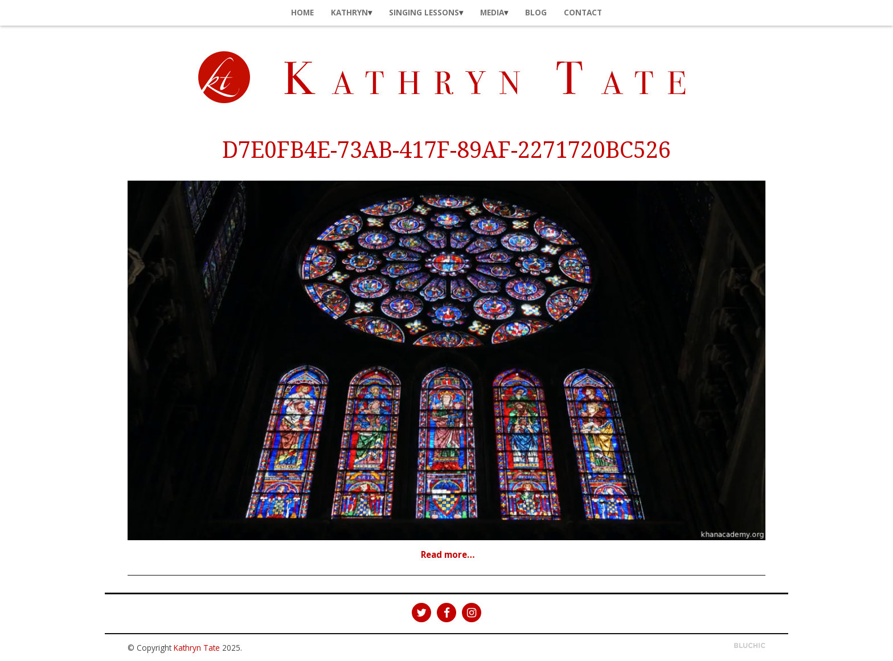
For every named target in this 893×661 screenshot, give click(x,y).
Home (302, 12)
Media (492, 12)
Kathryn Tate (197, 647)
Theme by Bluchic (749, 646)
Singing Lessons (424, 12)
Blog (536, 12)
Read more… (448, 554)
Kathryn (349, 12)
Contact (583, 12)
